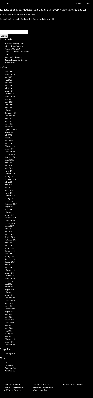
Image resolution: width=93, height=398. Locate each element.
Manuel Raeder (19, 14)
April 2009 (9, 317)
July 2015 (8, 243)
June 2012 (8, 284)
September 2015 (10, 240)
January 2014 (9, 256)
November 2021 (10, 116)
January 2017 (9, 215)
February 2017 (10, 212)
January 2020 (9, 149)
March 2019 (9, 171)
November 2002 (10, 345)
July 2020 (8, 135)
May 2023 (8, 99)
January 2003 (9, 342)
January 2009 (9, 320)
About (78, 4)
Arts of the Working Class (14, 43)
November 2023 (10, 96)
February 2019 (10, 174)
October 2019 (10, 154)
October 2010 (10, 300)
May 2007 (8, 331)
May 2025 (8, 80)
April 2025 (9, 83)
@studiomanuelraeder (41, 390)
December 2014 (10, 251)
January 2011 (9, 295)
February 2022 (10, 110)
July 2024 (8, 88)
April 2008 (9, 328)
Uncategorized (10, 354)
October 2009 (10, 309)
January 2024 (9, 91)
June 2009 (8, 314)
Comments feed (10, 368)
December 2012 (10, 276)
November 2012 (10, 278)
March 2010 (9, 306)
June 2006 (8, 336)
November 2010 (10, 298)
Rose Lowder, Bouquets (13, 57)
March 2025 (9, 85)
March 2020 (9, 143)
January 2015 (9, 248)
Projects (6, 4)
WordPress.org (10, 371)
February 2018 (10, 196)
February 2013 (10, 270)
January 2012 (9, 287)
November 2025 (10, 74)
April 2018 (9, 190)
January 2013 (9, 273)
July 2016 (8, 229)
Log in (7, 363)
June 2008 (8, 325)
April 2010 (9, 303)
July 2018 (8, 182)
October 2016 (10, 223)
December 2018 (10, 179)
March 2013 (9, 267)
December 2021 (10, 113)
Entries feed (9, 365)
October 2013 (10, 262)
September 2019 (10, 157)
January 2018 (9, 198)
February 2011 (10, 292)
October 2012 (10, 281)
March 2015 (9, 245)
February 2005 (10, 339)
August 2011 (9, 289)
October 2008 (10, 323)
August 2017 (9, 207)
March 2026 (9, 72)
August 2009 (9, 312)
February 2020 (10, 146)
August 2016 (9, 226)
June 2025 (8, 77)
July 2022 (8, 107)
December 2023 (10, 94)
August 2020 (9, 132)
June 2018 (8, 185)
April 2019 (9, 168)
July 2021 (8, 118)
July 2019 (8, 163)
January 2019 (9, 176)
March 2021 (9, 124)
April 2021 (9, 121)
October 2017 (10, 201)
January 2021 (9, 127)
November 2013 (10, 259)
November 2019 (10, 152)
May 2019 (8, 165)
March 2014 (9, 254)
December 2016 (10, 218)
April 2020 (9, 141)
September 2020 (10, 130)
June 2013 (8, 265)
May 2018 (8, 187)
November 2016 (10, 221)
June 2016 (8, 232)
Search (4, 36)
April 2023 (9, 102)
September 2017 (10, 204)
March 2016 (9, 234)
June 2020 (8, 138)
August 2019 (9, 160)
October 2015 (10, 237)
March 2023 (9, 105)
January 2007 (9, 334)
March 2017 (9, 209)
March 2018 (9, 193)
